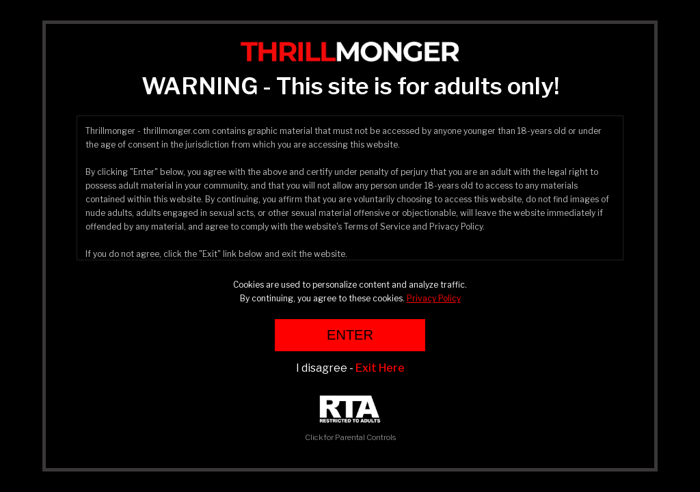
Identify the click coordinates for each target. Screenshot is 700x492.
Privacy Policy (434, 298)
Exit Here (380, 367)
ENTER (350, 334)
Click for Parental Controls (350, 418)
